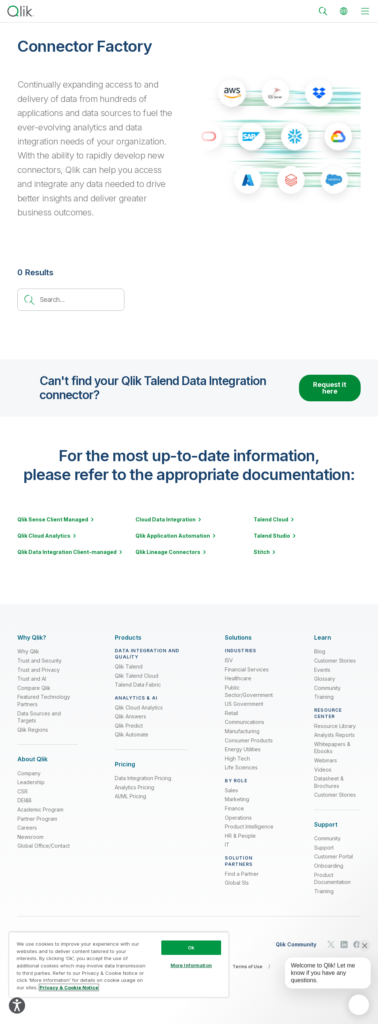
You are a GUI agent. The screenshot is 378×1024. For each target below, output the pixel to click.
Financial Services (247, 669)
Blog (319, 651)
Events (322, 670)
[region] (118, 964)
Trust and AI (31, 679)
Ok (191, 947)
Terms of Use (247, 966)
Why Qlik (28, 651)
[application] (359, 1005)
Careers (27, 827)
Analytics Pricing (134, 787)
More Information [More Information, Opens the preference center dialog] (191, 965)
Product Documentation (332, 878)
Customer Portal (333, 856)
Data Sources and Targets (39, 717)
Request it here (329, 388)
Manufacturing (242, 731)
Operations (238, 817)
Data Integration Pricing (143, 778)
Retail (231, 713)
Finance (234, 808)
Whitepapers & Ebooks (332, 748)
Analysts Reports (334, 735)
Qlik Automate (131, 734)
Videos (322, 769)
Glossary (324, 679)
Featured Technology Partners (43, 700)
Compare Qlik (34, 688)
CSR (22, 791)
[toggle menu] (365, 11)
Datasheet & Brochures (329, 782)
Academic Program (40, 809)
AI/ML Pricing (130, 796)
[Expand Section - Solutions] (238, 637)
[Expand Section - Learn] (322, 637)
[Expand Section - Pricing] (125, 764)
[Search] (323, 11)
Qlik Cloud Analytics (139, 707)
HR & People (240, 836)
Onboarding (328, 866)
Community (327, 688)
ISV (229, 660)
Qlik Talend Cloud (136, 676)
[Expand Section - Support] (325, 824)
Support (324, 847)
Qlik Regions (32, 730)
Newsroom (30, 837)
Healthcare (238, 678)
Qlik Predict (129, 725)
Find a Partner (242, 874)
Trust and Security (39, 660)
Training (324, 697)
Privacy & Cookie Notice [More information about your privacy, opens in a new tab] (68, 987)
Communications (244, 722)
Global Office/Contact (43, 846)
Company (29, 773)
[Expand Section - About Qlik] (32, 759)
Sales (231, 790)
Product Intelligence (249, 826)
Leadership (31, 782)
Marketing (237, 799)
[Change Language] (344, 11)
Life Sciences (241, 767)
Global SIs (237, 883)
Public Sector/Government (249, 691)
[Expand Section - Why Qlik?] (31, 637)
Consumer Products (249, 740)
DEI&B (24, 800)
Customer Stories (335, 660)
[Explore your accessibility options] (17, 1005)
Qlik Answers (130, 716)
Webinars (325, 760)
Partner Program (37, 819)
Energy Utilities (243, 749)
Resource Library (335, 726)
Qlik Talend (128, 666)
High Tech (237, 758)
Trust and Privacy (38, 670)
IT (227, 844)
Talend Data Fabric (138, 684)
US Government (244, 704)
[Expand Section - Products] (128, 637)
